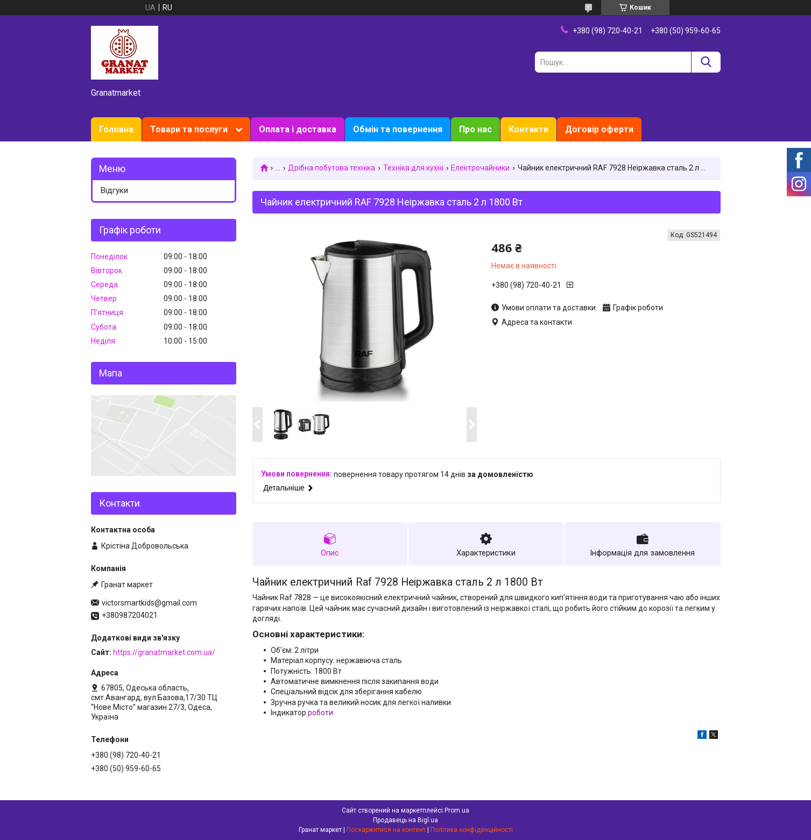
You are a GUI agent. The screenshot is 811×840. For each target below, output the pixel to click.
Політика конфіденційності (472, 830)
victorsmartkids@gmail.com (149, 603)
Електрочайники (480, 168)
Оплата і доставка (297, 129)
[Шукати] (706, 62)
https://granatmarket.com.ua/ (164, 652)
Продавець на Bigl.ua (405, 820)
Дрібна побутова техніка (331, 168)
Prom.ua (457, 810)
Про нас (475, 129)
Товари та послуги (189, 129)
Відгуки (114, 190)
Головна (116, 129)
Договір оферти (599, 129)
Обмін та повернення (397, 129)
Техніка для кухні (413, 168)
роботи (320, 712)
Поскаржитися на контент (386, 830)
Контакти (528, 129)
